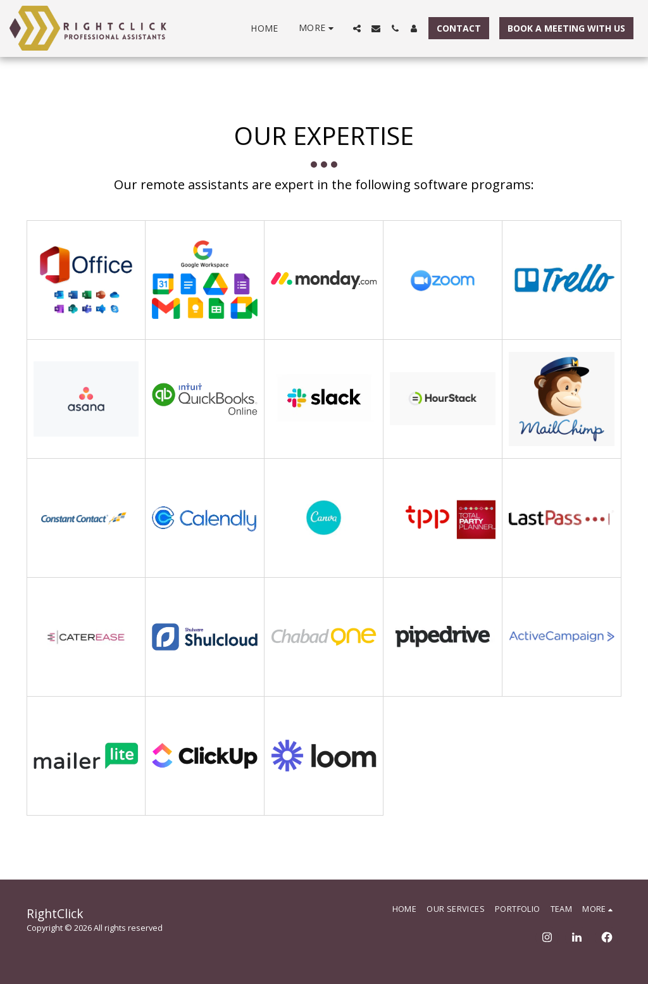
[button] (357, 28)
